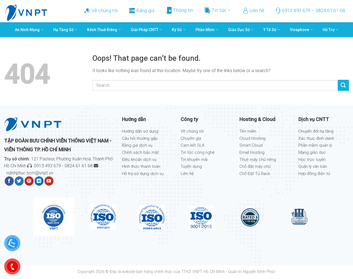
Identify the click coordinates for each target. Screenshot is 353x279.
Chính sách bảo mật (140, 152)
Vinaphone (301, 29)
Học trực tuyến (312, 159)
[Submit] (343, 85)
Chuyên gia (191, 138)
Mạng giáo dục (312, 152)
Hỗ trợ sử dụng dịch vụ (143, 173)
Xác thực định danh (316, 138)
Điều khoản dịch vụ (139, 159)
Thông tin (179, 10)
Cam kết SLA (192, 145)
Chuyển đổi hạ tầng (315, 131)
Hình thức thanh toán (141, 166)
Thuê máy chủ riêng (257, 159)
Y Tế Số (271, 29)
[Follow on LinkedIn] (39, 181)
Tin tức (217, 10)
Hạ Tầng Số (65, 29)
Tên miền (247, 131)
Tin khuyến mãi (194, 159)
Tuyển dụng (191, 166)
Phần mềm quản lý (315, 145)
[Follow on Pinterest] (29, 181)
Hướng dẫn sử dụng (140, 131)
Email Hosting (251, 152)
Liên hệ (253, 10)
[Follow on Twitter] (19, 181)
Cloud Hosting (252, 138)
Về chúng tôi (101, 10)
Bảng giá (141, 10)
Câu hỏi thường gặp (140, 138)
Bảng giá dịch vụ (137, 145)
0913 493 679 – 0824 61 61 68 (310, 10)
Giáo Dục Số (240, 29)
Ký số (178, 29)
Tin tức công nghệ (198, 152)
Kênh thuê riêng (104, 29)
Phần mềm (207, 29)
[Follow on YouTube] (49, 181)
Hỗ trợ (330, 29)
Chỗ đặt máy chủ (255, 166)
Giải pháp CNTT (146, 29)
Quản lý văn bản (312, 166)
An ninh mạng (29, 29)
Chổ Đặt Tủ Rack (254, 173)
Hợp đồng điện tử (314, 173)
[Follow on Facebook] (9, 181)
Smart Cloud (251, 145)
